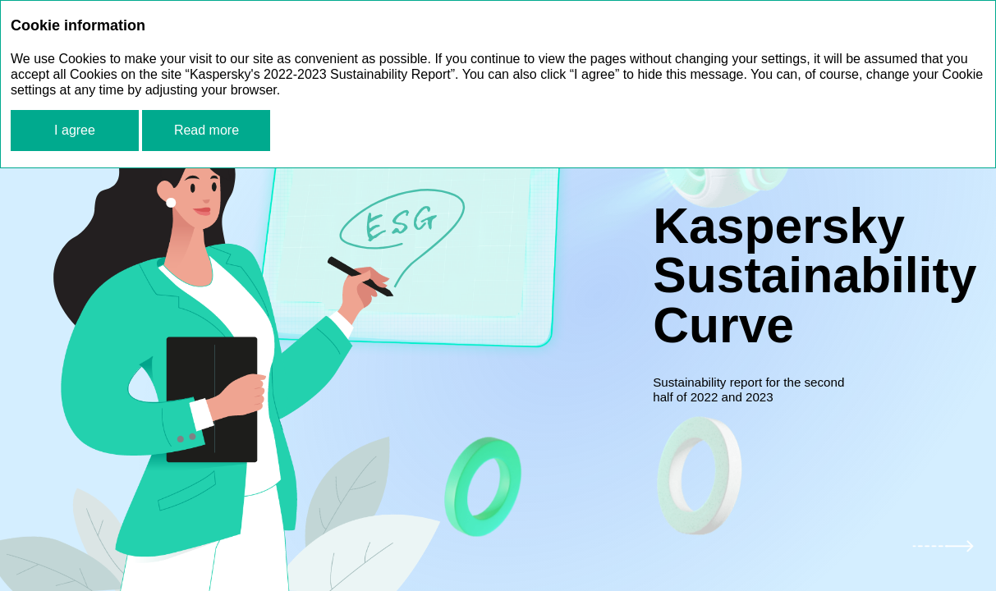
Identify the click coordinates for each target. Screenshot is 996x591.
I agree (74, 130)
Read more (206, 130)
